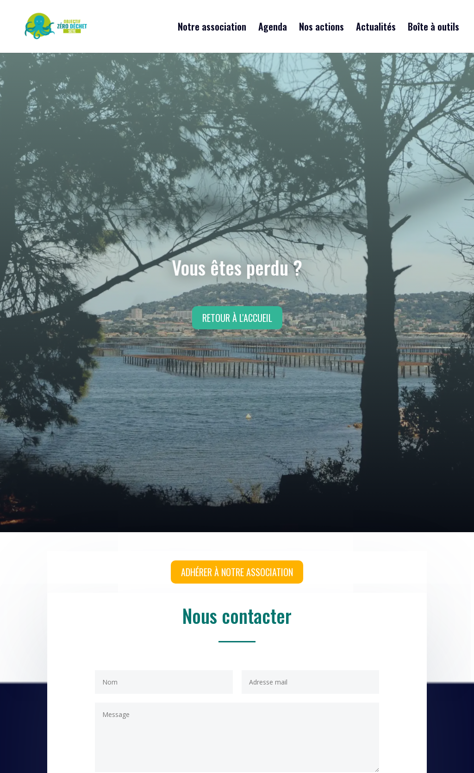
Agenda (272, 28)
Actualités (376, 28)
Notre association (212, 28)
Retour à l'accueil (237, 318)
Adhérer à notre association (237, 572)
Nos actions (321, 28)
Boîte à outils (433, 28)
